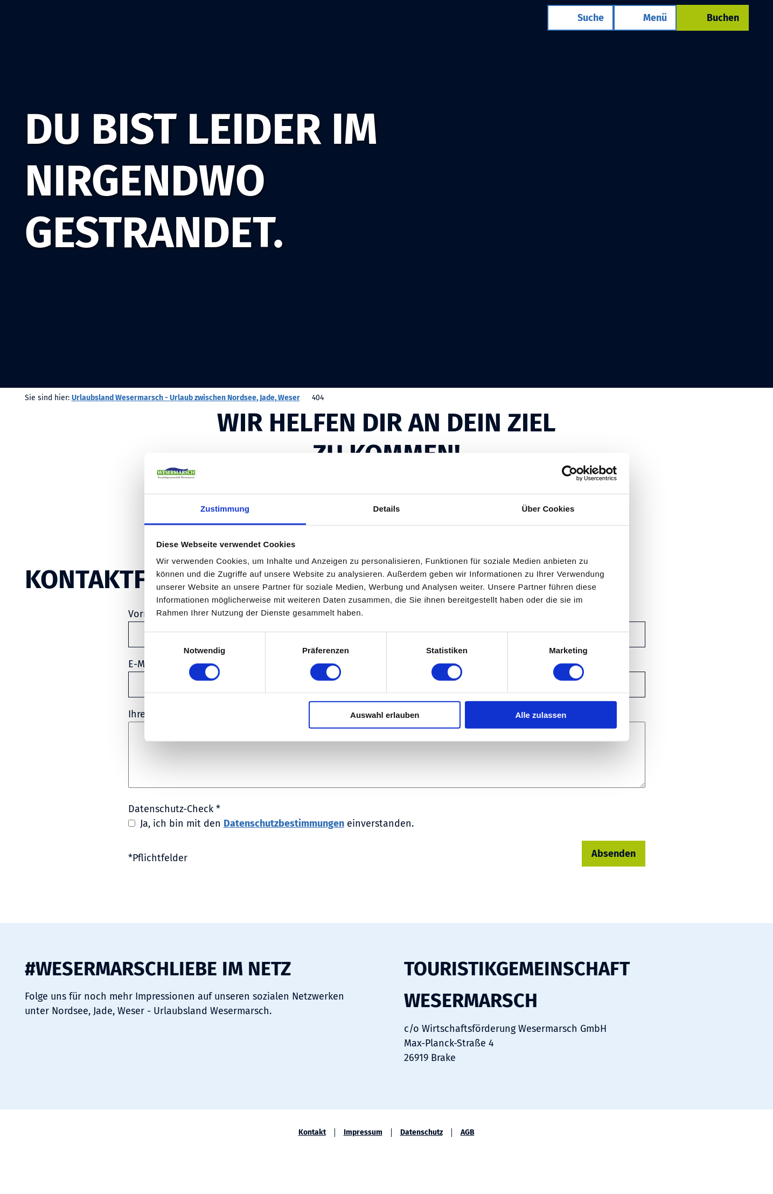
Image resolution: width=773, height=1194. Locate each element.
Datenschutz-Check (174, 809)
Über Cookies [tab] (548, 508)
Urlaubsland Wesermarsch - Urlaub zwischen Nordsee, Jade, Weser (186, 397)
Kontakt (312, 1132)
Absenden (613, 854)
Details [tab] (386, 508)
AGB (468, 1132)
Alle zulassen (540, 715)
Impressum (363, 1132)
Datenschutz (421, 1132)
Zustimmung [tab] (224, 508)
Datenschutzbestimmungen (284, 823)
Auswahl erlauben (384, 715)
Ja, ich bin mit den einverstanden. (277, 823)
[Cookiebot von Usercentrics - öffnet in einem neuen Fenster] (570, 473)
